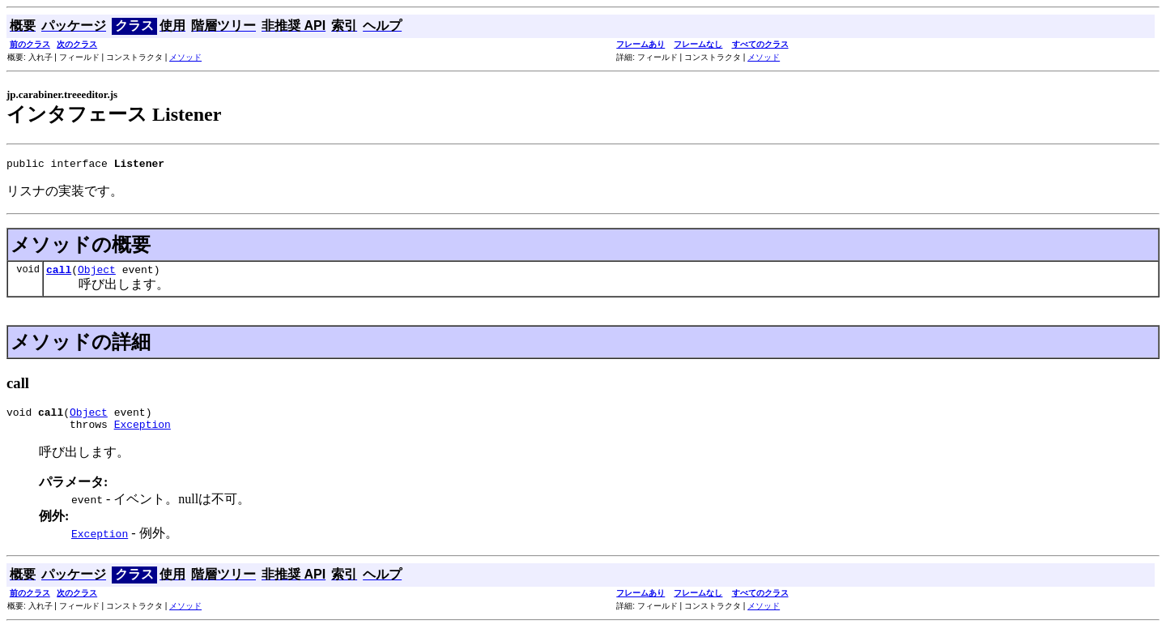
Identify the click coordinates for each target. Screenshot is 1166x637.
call (58, 274)
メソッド (185, 57)
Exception (142, 433)
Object (97, 274)
